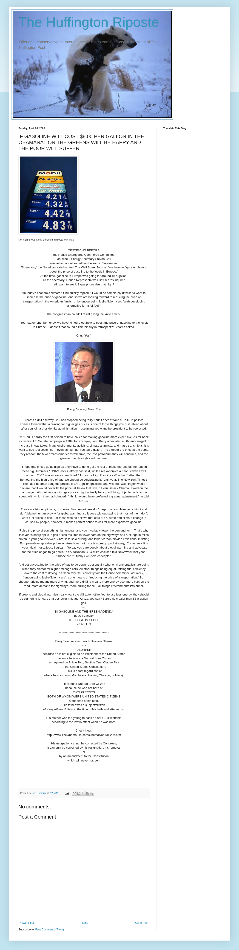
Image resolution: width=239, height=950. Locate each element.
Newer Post (27, 922)
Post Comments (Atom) (49, 929)
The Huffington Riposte (88, 22)
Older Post (141, 922)
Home (84, 922)
